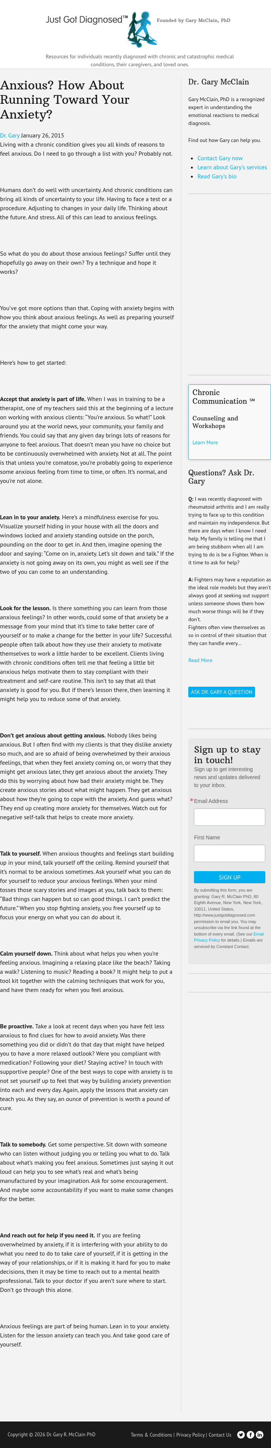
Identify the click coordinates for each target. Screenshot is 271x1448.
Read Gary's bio (216, 176)
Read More (200, 660)
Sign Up (229, 877)
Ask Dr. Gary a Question (221, 692)
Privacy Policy (190, 1435)
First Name (207, 837)
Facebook (250, 1435)
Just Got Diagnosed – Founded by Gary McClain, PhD (135, 26)
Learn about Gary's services (232, 167)
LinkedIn (259, 1435)
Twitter (241, 1435)
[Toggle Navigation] (261, 27)
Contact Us (220, 1435)
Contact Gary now (220, 158)
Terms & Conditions (151, 1435)
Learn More (205, 442)
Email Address (211, 801)
